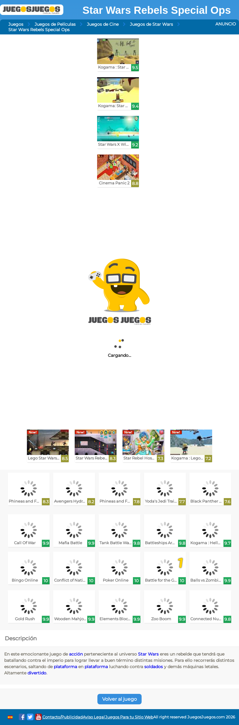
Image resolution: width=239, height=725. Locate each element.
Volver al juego (119, 699)
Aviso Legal (94, 717)
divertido (36, 673)
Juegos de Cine (103, 24)
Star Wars (148, 654)
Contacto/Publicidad (62, 717)
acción (76, 654)
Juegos (15, 24)
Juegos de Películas (55, 24)
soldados (153, 666)
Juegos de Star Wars (151, 24)
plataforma (65, 666)
